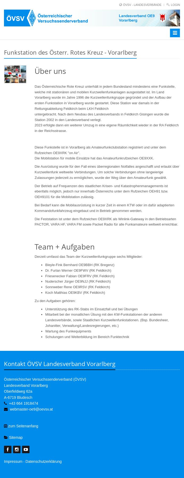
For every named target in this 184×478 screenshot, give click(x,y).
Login (175, 4)
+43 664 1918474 (23, 403)
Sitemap (13, 437)
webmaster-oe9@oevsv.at (31, 409)
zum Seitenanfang (21, 426)
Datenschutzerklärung (44, 461)
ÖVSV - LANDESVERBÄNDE (142, 4)
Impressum (13, 461)
